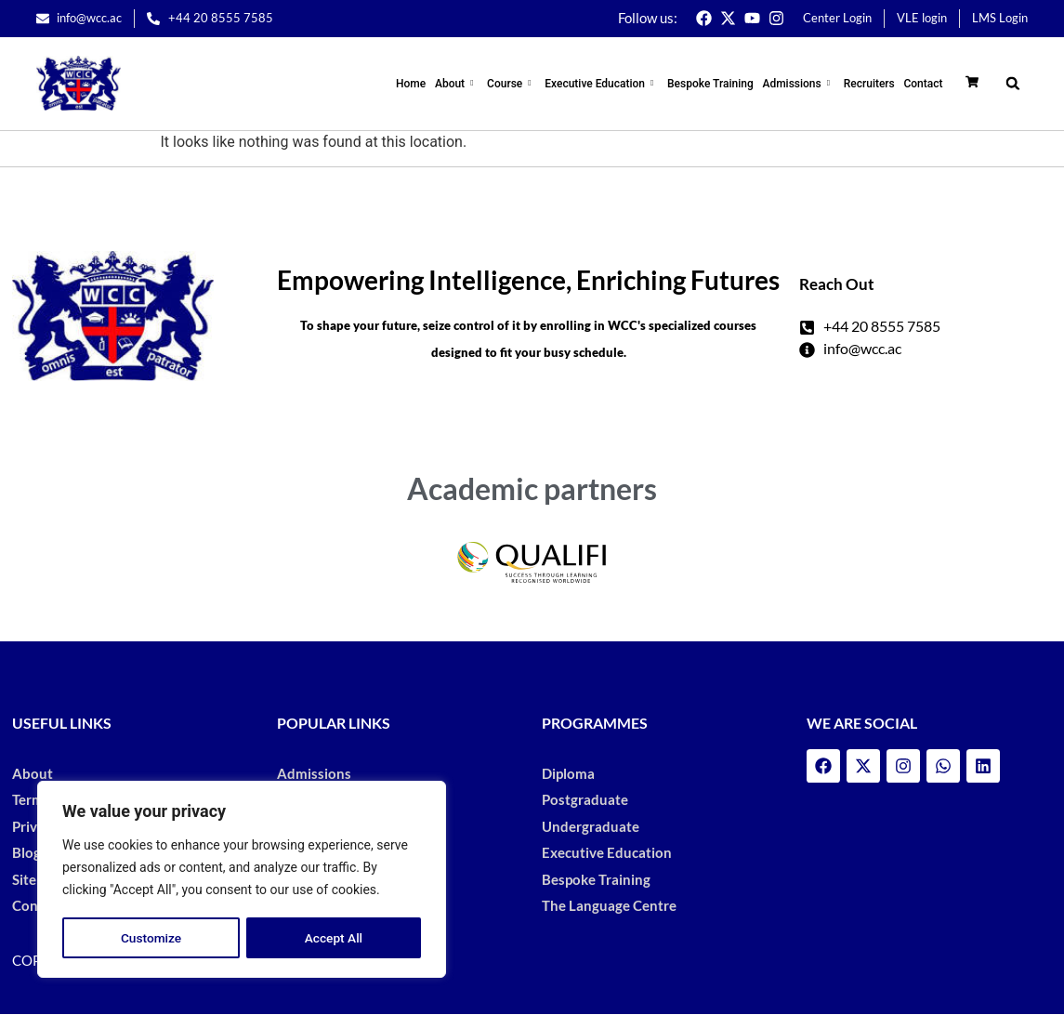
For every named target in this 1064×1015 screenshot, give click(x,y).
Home (423, 83)
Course (519, 83)
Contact (923, 83)
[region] (241, 880)
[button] (1012, 83)
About (466, 83)
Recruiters (871, 83)
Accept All (333, 937)
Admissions (803, 83)
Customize (151, 937)
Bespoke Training (716, 83)
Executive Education (608, 83)
